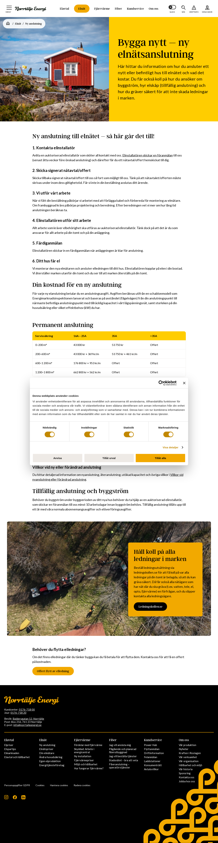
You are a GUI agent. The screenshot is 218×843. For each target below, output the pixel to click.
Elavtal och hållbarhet (17, 757)
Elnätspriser (46, 749)
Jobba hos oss (187, 781)
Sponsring (185, 773)
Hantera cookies (59, 785)
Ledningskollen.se (151, 606)
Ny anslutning (47, 745)
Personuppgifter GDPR (17, 785)
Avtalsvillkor (151, 769)
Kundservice (135, 8)
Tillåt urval (109, 457)
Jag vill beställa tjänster (123, 756)
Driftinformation (154, 753)
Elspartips (10, 749)
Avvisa (57, 457)
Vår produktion (187, 745)
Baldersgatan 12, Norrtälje (28, 718)
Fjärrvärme (102, 8)
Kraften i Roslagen (190, 753)
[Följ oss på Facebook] (15, 798)
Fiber (118, 8)
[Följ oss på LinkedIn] (23, 798)
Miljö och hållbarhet (85, 764)
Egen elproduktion (50, 761)
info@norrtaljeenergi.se (27, 725)
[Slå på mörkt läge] (172, 8)
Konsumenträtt (153, 765)
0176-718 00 (27, 709)
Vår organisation (188, 761)
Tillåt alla (160, 457)
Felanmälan (150, 757)
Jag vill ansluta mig (120, 745)
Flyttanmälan (151, 749)
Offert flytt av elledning (54, 671)
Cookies (40, 785)
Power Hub (150, 745)
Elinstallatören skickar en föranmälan (147, 155)
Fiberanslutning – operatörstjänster (119, 766)
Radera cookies (82, 785)
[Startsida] (7, 24)
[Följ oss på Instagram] (6, 798)
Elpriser (8, 745)
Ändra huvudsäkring (50, 757)
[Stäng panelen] (184, 383)
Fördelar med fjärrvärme (88, 745)
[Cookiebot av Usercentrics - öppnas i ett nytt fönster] (161, 383)
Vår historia (186, 769)
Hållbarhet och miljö (190, 765)
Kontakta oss (186, 777)
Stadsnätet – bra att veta (123, 760)
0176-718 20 (18, 712)
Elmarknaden (11, 753)
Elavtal (64, 8)
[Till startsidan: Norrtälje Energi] (30, 9)
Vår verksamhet (188, 757)
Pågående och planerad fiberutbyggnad (122, 750)
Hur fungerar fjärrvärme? (89, 768)
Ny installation (82, 756)
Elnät (81, 8)
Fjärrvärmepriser (84, 760)
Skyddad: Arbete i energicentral (84, 750)
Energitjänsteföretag (51, 765)
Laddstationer (152, 761)
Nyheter (183, 749)
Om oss (153, 8)
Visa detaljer (170, 447)
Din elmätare (46, 753)
